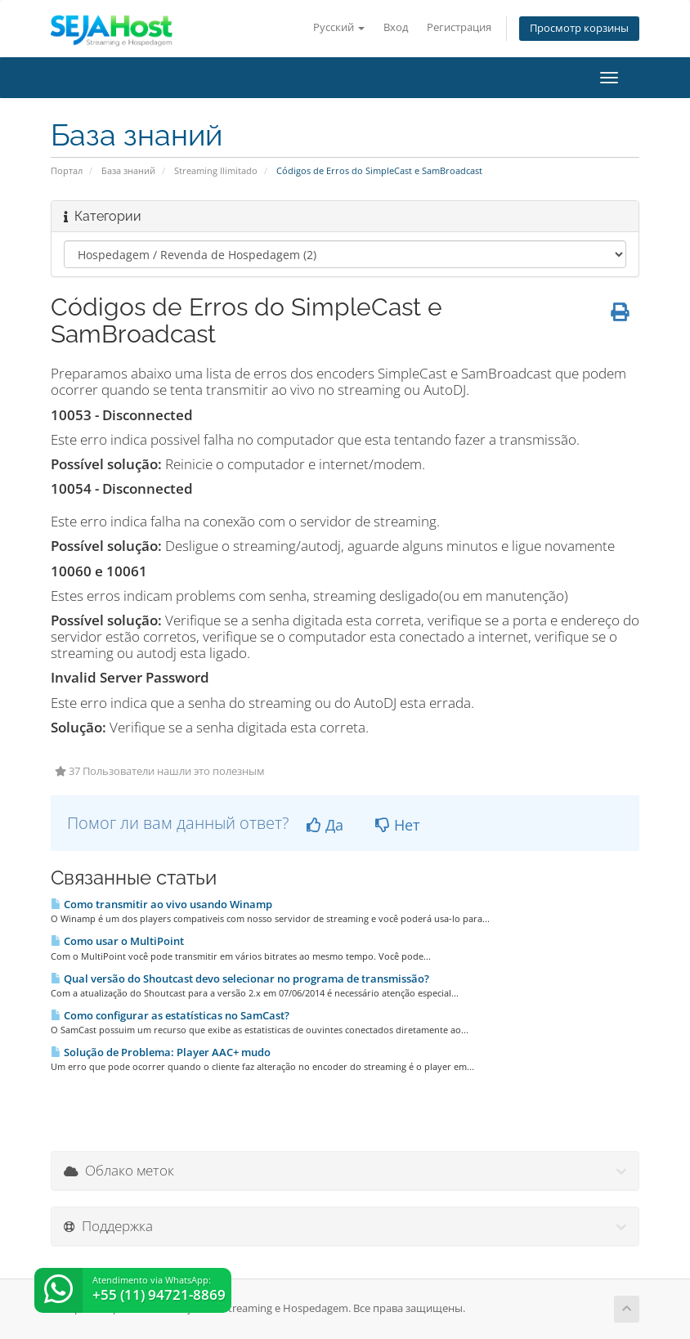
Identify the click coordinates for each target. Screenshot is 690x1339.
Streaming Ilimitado (216, 170)
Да (325, 825)
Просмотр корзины (579, 28)
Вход (395, 27)
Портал (67, 170)
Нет (397, 825)
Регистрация (459, 27)
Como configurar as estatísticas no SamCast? (170, 1015)
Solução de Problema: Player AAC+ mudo (161, 1052)
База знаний (128, 170)
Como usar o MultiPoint (117, 941)
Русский (339, 27)
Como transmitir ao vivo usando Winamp (161, 904)
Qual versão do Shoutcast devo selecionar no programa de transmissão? (240, 978)
